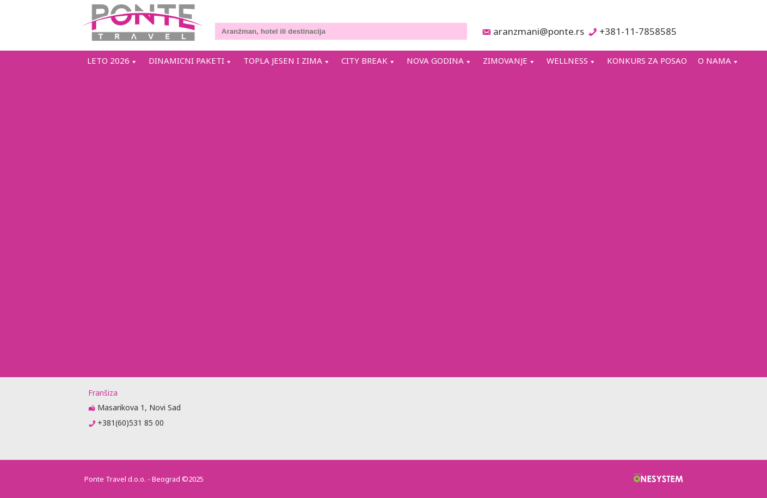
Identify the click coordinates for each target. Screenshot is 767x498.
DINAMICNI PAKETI (186, 60)
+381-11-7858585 (637, 31)
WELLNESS (567, 60)
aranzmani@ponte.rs (535, 31)
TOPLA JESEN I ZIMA (282, 60)
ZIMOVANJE (505, 60)
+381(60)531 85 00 (130, 422)
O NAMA (714, 60)
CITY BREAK (364, 60)
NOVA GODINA (435, 60)
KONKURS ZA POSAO (647, 60)
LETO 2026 (108, 60)
